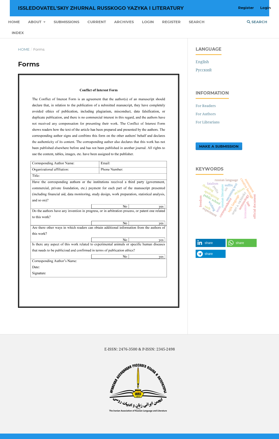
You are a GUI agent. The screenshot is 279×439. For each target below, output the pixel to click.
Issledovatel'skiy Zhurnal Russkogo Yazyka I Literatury (101, 8)
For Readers (206, 105)
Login (148, 22)
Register (171, 22)
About (35, 22)
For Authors (206, 113)
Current (96, 22)
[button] (211, 243)
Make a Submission (219, 146)
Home (14, 22)
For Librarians (208, 122)
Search (197, 22)
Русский (204, 69)
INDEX (18, 33)
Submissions (66, 22)
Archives (124, 22)
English (202, 61)
